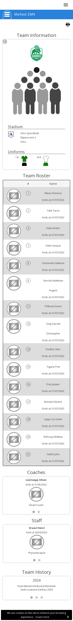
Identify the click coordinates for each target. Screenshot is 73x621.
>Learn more (42, 617)
